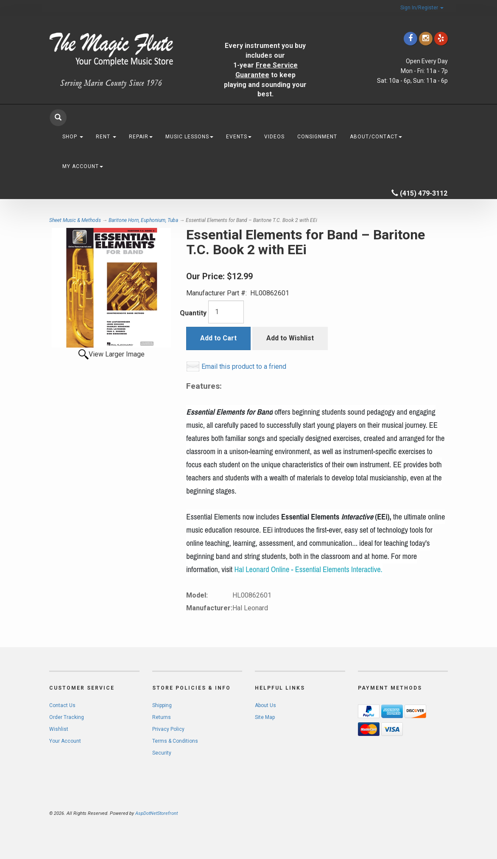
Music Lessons (189, 137)
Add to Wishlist (290, 338)
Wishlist (58, 729)
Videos (274, 137)
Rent (106, 137)
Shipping (162, 705)
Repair (141, 137)
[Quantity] (226, 311)
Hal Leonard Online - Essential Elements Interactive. (308, 569)
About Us (265, 705)
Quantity (193, 313)
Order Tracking (66, 717)
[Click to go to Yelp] (441, 38)
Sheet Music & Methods (75, 220)
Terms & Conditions (175, 741)
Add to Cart (218, 338)
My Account (82, 166)
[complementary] (435, 812)
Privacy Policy (168, 729)
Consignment (317, 137)
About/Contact (376, 137)
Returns (161, 717)
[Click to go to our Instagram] (426, 38)
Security (161, 753)
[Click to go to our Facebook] (410, 38)
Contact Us (62, 705)
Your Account (65, 741)
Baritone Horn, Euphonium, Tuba (143, 220)
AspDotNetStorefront (156, 813)
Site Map (265, 717)
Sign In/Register (422, 8)
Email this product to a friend (243, 366)
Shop (72, 137)
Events (238, 137)
